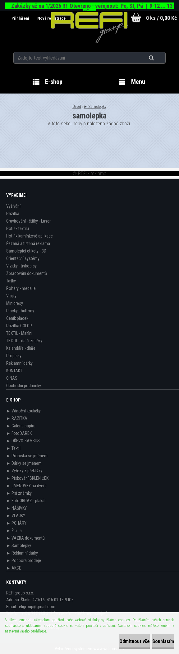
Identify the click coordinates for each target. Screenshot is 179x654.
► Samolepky (95, 106)
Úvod (76, 106)
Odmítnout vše (134, 641)
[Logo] (89, 27)
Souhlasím (163, 641)
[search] (159, 57)
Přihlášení (17, 18)
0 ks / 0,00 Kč (161, 18)
